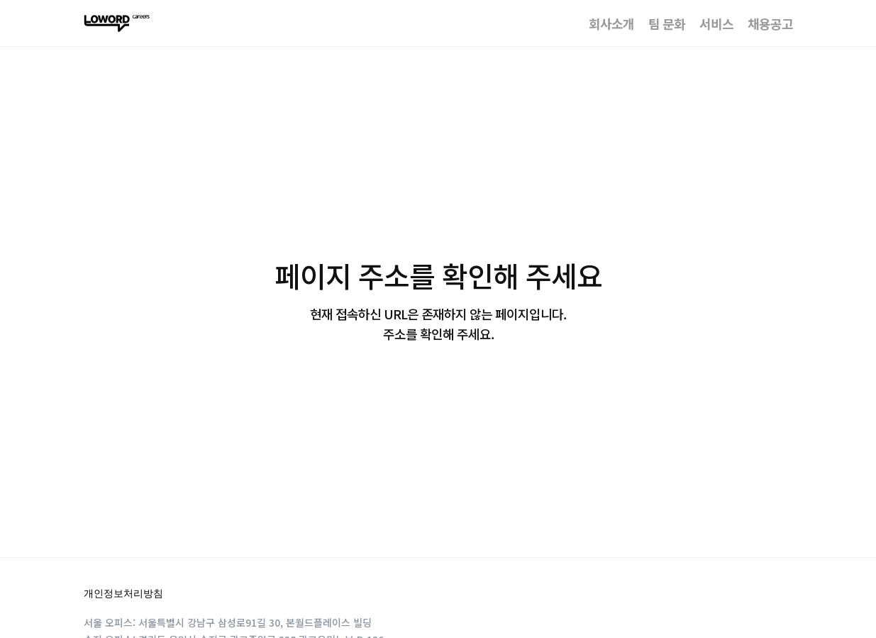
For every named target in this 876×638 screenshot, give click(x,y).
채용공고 (770, 23)
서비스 (716, 23)
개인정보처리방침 (123, 593)
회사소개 (611, 23)
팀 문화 (666, 23)
